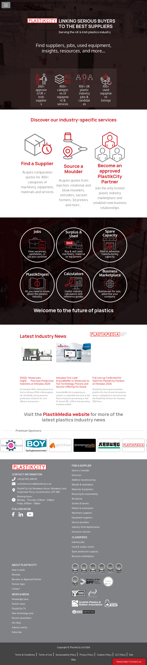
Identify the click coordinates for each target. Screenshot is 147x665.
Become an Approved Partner (26, 579)
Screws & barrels (80, 503)
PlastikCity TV (19, 608)
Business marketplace (83, 556)
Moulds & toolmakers (82, 484)
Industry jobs (78, 542)
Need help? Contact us (129, 661)
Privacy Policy (86, 654)
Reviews (16, 574)
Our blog (16, 622)
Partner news (18, 603)
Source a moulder (80, 470)
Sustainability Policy (66, 654)
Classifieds (79, 537)
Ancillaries (77, 498)
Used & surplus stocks (83, 546)
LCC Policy (120, 654)
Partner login (18, 584)
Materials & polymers (82, 489)
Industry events (19, 627)
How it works (18, 569)
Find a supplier (81, 465)
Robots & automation (82, 508)
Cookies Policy (104, 654)
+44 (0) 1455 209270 (27, 479)
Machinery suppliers (82, 512)
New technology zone (22, 613)
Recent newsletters (21, 617)
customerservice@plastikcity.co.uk (34, 483)
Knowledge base (20, 599)
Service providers (80, 522)
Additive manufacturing (83, 479)
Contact (16, 588)
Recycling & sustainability (85, 493)
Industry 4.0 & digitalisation (86, 526)
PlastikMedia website (66, 414)
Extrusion (76, 475)
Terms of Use (45, 654)
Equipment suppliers (82, 517)
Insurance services (81, 531)
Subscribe (17, 632)
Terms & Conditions (25, 654)
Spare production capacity (85, 551)
